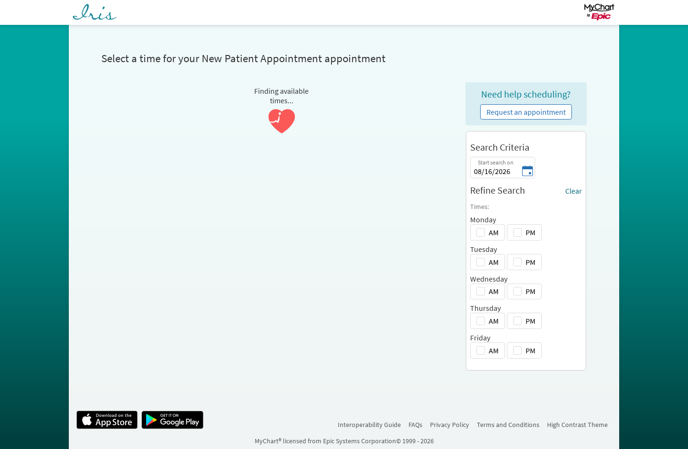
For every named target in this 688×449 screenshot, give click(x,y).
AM (494, 232)
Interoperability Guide (369, 424)
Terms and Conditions (508, 424)
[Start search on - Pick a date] (527, 171)
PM (531, 232)
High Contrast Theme (577, 424)
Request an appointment (526, 112)
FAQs (415, 424)
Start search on (496, 162)
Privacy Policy (449, 424)
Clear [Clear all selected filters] (573, 191)
